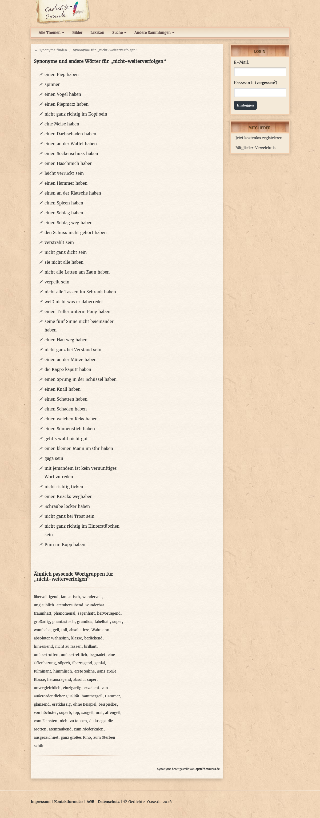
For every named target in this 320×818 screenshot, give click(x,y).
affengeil (112, 712)
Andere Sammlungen (154, 32)
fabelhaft (102, 621)
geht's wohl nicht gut (66, 438)
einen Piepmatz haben (67, 104)
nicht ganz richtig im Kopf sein (76, 114)
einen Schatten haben (66, 399)
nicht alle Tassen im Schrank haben (80, 291)
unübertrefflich (74, 655)
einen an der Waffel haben (71, 143)
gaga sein (54, 458)
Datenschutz (108, 802)
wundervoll (92, 597)
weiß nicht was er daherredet (74, 301)
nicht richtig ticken (64, 486)
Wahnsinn (100, 630)
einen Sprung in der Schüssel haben (81, 379)
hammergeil (92, 696)
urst (99, 712)
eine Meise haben (62, 124)
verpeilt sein (57, 281)
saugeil (87, 712)
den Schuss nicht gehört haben (76, 232)
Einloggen (245, 105)
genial (99, 663)
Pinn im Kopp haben (65, 544)
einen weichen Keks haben (71, 418)
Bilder (77, 32)
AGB (90, 802)
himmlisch (62, 671)
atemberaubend (70, 605)
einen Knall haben (63, 389)
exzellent (91, 688)
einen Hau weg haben (66, 339)
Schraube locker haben (67, 506)
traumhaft (42, 613)
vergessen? (266, 83)
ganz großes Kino (76, 737)
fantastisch (70, 597)
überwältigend (46, 597)
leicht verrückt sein (64, 173)
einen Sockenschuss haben (71, 153)
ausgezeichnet (46, 737)
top (76, 712)
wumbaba (42, 630)
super (117, 621)
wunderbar (95, 605)
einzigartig (72, 688)
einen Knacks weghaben (69, 496)
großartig (42, 621)
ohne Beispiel (84, 704)
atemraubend (60, 729)
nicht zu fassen (68, 646)
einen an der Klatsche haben (73, 193)
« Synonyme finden (51, 50)
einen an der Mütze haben (71, 359)
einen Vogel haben (63, 94)
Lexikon (97, 32)
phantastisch (63, 621)
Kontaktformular (68, 802)
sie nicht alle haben (64, 262)
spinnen (53, 84)
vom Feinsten (45, 721)
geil (56, 630)
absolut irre (79, 630)
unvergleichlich (47, 688)
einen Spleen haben (64, 203)
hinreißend (43, 646)
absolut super (85, 679)
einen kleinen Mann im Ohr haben (79, 448)
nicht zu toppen (73, 721)
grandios (84, 621)
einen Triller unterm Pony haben (77, 311)
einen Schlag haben (64, 212)
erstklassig (61, 704)
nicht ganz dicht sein (66, 252)
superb (65, 712)
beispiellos (108, 704)
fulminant (42, 671)
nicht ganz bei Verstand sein (73, 349)
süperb (64, 663)
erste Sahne (84, 671)
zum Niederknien (88, 729)
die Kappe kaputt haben (68, 369)
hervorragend (109, 613)
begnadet (97, 655)
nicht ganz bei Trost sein (69, 516)
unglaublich (44, 605)
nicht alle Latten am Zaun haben (77, 272)
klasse (76, 638)
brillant (90, 646)
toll (64, 630)
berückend (93, 638)
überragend (82, 663)
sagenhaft (86, 613)
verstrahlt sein (59, 242)
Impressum (40, 802)
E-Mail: (241, 62)
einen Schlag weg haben (69, 222)
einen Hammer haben (66, 183)
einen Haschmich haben (69, 163)
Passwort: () (255, 82)
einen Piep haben (62, 74)
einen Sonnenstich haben (70, 428)
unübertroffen (46, 655)
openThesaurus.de (207, 769)
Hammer (112, 696)
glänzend (42, 704)
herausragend (59, 679)
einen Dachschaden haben (70, 133)
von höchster (45, 712)
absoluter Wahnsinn (51, 638)
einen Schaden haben (66, 409)
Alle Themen (51, 32)
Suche (119, 32)
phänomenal (64, 613)
